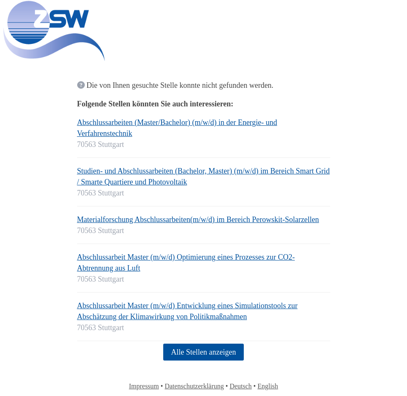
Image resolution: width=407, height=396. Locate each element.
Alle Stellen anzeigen (203, 352)
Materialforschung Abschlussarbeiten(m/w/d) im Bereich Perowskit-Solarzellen (198, 219)
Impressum (144, 386)
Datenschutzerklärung (194, 386)
